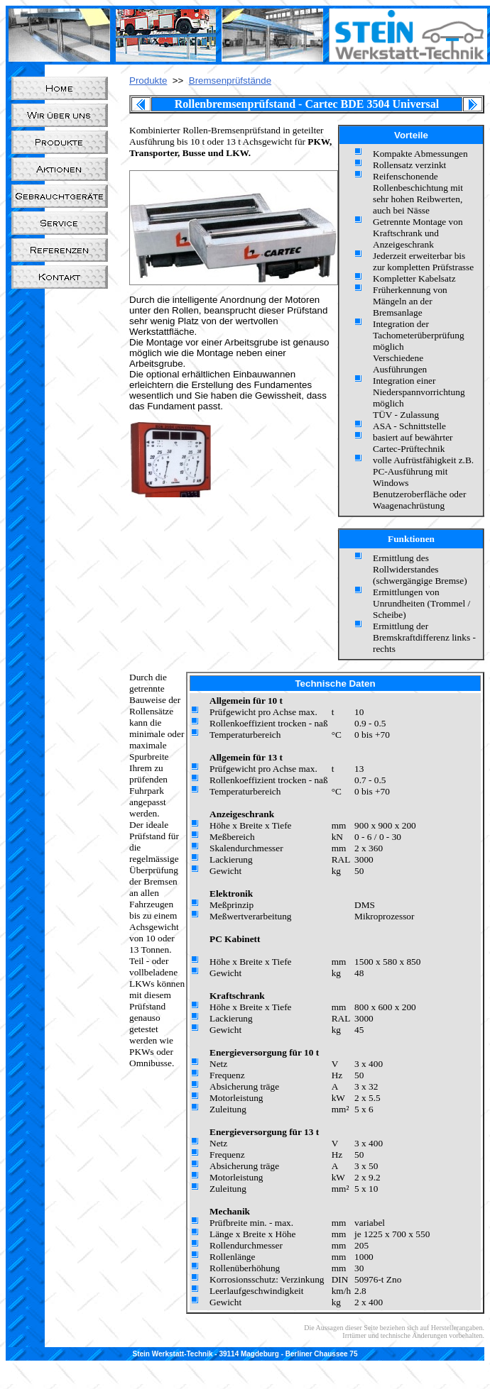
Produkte (148, 80)
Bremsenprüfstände (230, 80)
